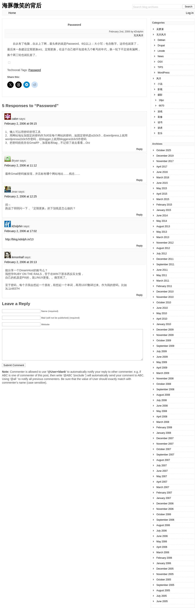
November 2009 (164, 335)
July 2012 (161, 253)
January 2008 (163, 432)
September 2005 (165, 585)
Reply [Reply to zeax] (139, 214)
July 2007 (161, 465)
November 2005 (164, 574)
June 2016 (162, 172)
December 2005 (164, 568)
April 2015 (161, 193)
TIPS (160, 67)
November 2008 (164, 378)
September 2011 (165, 264)
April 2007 (161, 481)
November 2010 (164, 297)
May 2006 (161, 541)
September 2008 (165, 389)
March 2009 (162, 373)
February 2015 (164, 204)
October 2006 (163, 514)
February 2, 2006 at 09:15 (20, 123)
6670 (161, 105)
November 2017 (164, 161)
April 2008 (161, 416)
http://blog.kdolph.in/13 (19, 239)
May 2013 (161, 231)
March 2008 (162, 422)
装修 (160, 117)
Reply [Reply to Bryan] (139, 180)
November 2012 (164, 242)
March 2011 (162, 280)
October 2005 (163, 579)
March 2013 (162, 237)
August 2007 (163, 460)
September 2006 (165, 519)
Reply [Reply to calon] (139, 149)
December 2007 (164, 438)
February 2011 (164, 286)
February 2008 (164, 427)
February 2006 (164, 557)
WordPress (163, 72)
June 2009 (162, 356)
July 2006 (161, 530)
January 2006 (163, 563)
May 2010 (161, 313)
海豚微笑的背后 (21, 5)
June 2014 (162, 215)
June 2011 (162, 269)
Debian (161, 40)
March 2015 (162, 199)
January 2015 (163, 210)
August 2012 (163, 248)
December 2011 (164, 259)
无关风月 (138, 35)
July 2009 (161, 351)
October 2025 (163, 150)
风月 (158, 78)
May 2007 (161, 476)
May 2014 (161, 221)
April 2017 (161, 166)
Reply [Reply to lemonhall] (139, 295)
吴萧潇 (160, 29)
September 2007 (165, 454)
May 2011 (161, 275)
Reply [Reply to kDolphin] (139, 245)
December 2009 (164, 329)
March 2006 (162, 552)
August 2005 (163, 590)
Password (35, 70)
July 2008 (161, 400)
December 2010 (164, 291)
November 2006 (164, 509)
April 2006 (161, 547)
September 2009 (165, 346)
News (161, 56)
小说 (160, 84)
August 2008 (163, 394)
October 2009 (163, 340)
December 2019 (164, 155)
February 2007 (164, 492)
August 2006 (163, 525)
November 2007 (164, 443)
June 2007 (162, 471)
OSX (160, 61)
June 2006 (162, 536)
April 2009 (161, 367)
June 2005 (162, 601)
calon (15, 118)
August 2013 (163, 226)
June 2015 (162, 183)
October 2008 (163, 384)
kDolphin (17, 226)
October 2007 (163, 449)
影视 (160, 89)
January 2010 (163, 324)
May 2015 (161, 188)
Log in (190, 12)
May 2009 (161, 362)
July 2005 (161, 596)
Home (12, 12)
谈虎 (160, 127)
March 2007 (162, 487)
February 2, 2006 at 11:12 (20, 165)
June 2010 (162, 308)
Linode (161, 51)
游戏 (160, 111)
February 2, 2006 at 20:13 (20, 262)
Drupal (161, 45)
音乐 (160, 133)
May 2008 (161, 411)
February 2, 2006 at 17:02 (20, 231)
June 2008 (162, 405)
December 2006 (164, 503)
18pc (161, 100)
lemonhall (18, 257)
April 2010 (161, 318)
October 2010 (163, 302)
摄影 (160, 94)
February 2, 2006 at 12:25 (20, 196)
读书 (160, 122)
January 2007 (163, 498)
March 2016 (162, 177)
